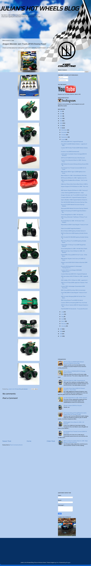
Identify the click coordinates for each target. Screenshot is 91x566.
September (64, 137)
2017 (61, 329)
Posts (61, 77)
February (64, 323)
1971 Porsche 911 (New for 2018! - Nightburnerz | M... (74, 177)
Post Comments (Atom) (16, 444)
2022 (61, 118)
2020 (61, 123)
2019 (61, 125)
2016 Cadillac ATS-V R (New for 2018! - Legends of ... (74, 280)
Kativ (57, 562)
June (62, 314)
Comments (62, 80)
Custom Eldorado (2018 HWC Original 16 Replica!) (74, 274)
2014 (61, 336)
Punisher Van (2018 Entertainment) (70, 151)
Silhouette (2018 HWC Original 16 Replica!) (72, 141)
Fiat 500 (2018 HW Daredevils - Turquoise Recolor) (74, 308)
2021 (61, 120)
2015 (61, 333)
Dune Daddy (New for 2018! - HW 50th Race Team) (74, 248)
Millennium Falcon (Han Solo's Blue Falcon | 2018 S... (74, 184)
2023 (61, 116)
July (62, 311)
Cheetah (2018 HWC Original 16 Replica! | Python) (73, 197)
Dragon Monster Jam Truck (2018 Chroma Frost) (74, 195)
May (62, 316)
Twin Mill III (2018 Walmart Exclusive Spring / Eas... (74, 202)
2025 (61, 111)
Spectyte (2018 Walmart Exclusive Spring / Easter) (74, 208)
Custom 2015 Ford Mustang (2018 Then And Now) (74, 302)
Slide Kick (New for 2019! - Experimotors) (74, 380)
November (64, 132)
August (63, 139)
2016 (61, 331)
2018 (61, 127)
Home (29, 441)
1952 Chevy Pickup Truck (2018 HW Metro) (72, 300)
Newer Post (6, 441)
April (62, 318)
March (63, 321)
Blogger (68, 562)
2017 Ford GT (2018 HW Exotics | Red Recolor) (73, 157)
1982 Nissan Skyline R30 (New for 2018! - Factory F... (74, 190)
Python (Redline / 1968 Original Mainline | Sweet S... (74, 199)
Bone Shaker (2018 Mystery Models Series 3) (73, 230)
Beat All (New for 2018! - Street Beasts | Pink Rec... (74, 175)
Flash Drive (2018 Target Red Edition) (70, 228)
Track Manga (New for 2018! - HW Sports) (72, 214)
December (64, 130)
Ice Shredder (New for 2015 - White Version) (75, 397)
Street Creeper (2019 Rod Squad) (73, 405)
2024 (61, 113)
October (63, 134)
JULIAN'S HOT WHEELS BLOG (39, 8)
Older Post (51, 441)
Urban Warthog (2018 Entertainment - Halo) (72, 192)
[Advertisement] (41, 29)
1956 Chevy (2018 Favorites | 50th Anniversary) (73, 290)
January (63, 326)
